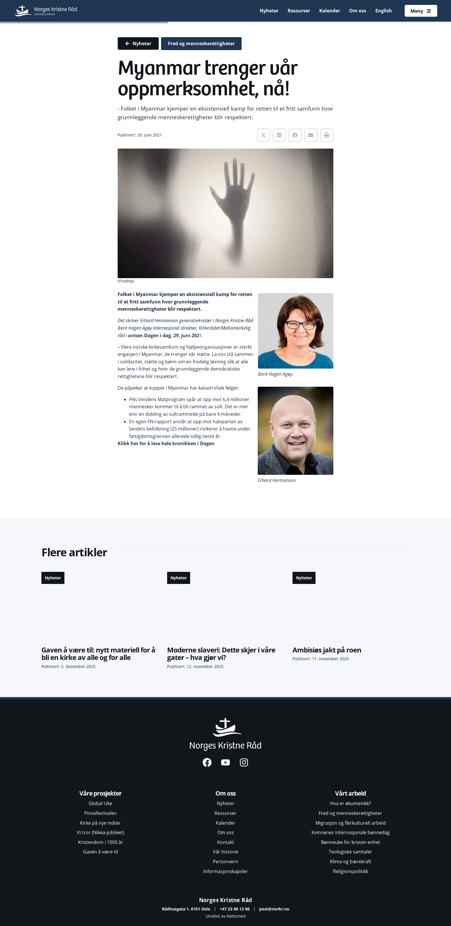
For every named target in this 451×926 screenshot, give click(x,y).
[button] (263, 135)
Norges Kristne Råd (225, 900)
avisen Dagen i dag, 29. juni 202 (163, 335)
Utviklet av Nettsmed (226, 916)
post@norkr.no (274, 909)
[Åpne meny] (420, 11)
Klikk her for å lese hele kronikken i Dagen (166, 443)
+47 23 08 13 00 (235, 909)
